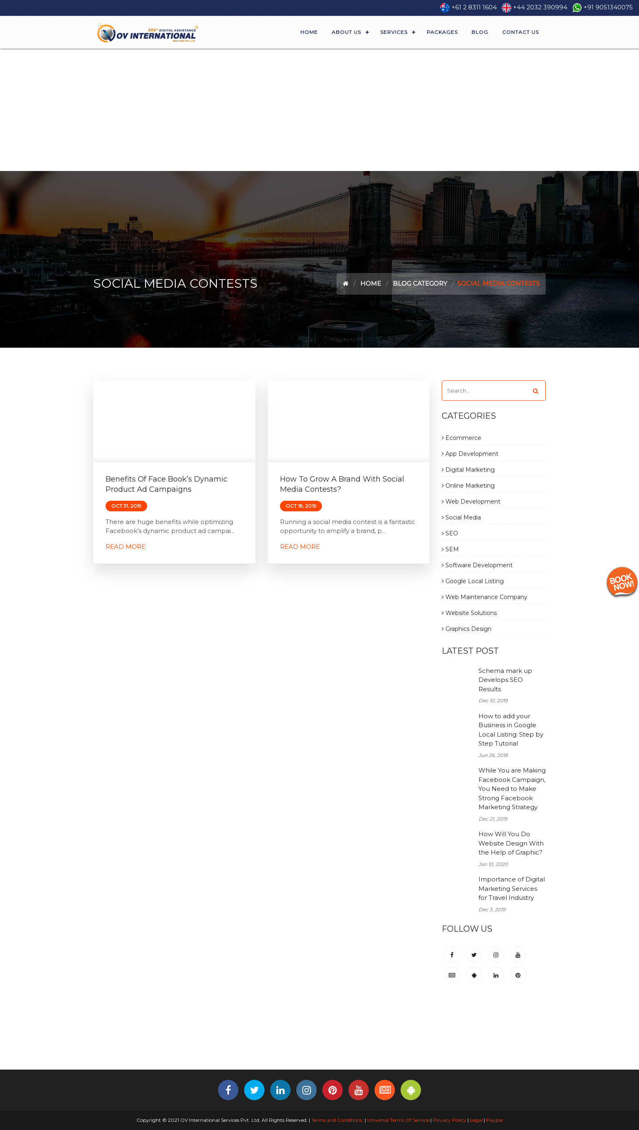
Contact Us (520, 32)
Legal (476, 1120)
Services (394, 32)
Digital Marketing (468, 469)
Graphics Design (466, 629)
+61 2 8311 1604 (474, 7)
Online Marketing (468, 485)
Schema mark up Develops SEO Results (505, 680)
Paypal (494, 1120)
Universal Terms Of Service (398, 1120)
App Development (470, 453)
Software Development (477, 565)
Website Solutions (469, 613)
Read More (125, 547)
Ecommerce (461, 438)
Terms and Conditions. (337, 1120)
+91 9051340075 (608, 7)
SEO (450, 533)
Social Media (461, 517)
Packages (442, 32)
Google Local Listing (473, 581)
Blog (480, 32)
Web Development (471, 501)
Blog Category (420, 283)
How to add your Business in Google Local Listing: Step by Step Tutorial (510, 730)
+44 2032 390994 (540, 7)
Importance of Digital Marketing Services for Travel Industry (511, 888)
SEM (450, 549)
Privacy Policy (449, 1120)
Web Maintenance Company (484, 597)
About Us (346, 32)
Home (309, 32)
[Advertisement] (319, 110)
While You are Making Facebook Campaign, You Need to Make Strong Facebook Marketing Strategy (512, 788)
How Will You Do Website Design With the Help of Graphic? (511, 843)
